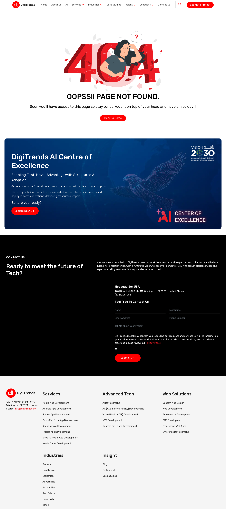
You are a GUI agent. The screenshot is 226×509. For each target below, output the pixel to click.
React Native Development (57, 426)
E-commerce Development (177, 414)
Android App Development (56, 408)
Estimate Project (206, 4)
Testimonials (109, 470)
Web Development (172, 408)
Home (40, 4)
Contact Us (169, 4)
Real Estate (48, 493)
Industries (96, 4)
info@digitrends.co (25, 408)
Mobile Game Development (56, 443)
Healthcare (48, 470)
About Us (53, 4)
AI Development (111, 403)
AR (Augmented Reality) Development (123, 408)
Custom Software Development (119, 426)
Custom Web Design (173, 403)
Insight (133, 4)
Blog (104, 464)
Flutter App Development (56, 431)
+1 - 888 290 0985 (185, 5)
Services (77, 4)
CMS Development (172, 420)
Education (48, 476)
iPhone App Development (56, 414)
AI (64, 4)
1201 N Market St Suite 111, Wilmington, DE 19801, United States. (22, 405)
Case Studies (115, 4)
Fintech (46, 464)
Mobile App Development (55, 403)
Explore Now (25, 211)
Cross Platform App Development (60, 420)
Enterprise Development (176, 431)
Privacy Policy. (153, 343)
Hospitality (48, 499)
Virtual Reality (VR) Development (120, 414)
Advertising (48, 481)
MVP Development (112, 420)
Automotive (48, 487)
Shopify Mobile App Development (60, 437)
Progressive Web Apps (174, 426)
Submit (128, 358)
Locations (150, 4)
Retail (45, 504)
